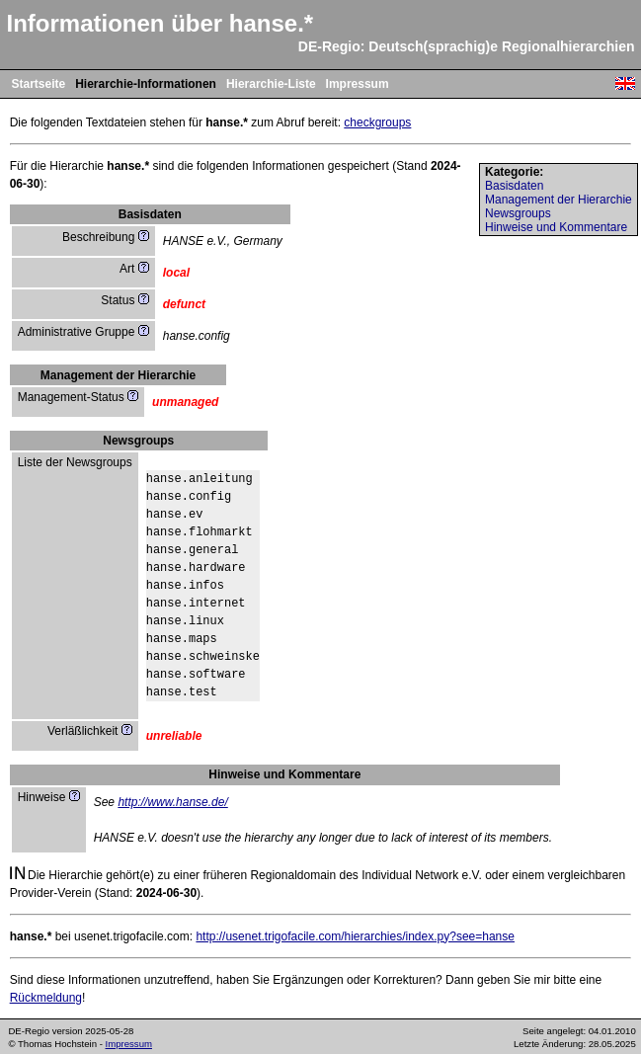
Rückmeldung (46, 998)
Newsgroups (518, 213)
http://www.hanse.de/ (172, 802)
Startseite (38, 84)
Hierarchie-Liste (271, 84)
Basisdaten (514, 186)
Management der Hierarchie (558, 199)
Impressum (357, 84)
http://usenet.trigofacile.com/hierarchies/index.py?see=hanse (355, 936)
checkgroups (377, 122)
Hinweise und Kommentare (556, 227)
